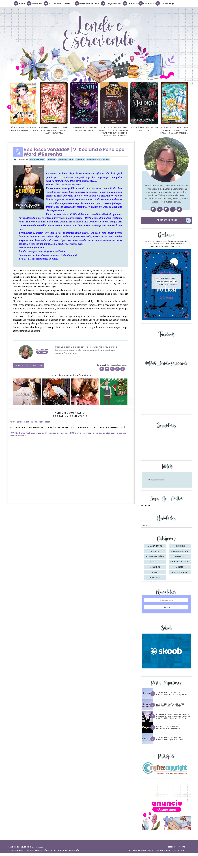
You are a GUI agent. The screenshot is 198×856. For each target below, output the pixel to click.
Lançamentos (111, 3)
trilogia (156, 577)
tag (155, 572)
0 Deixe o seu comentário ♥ (30, 366)
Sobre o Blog (165, 3)
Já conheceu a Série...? (58, 3)
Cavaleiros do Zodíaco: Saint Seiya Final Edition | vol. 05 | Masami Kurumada (54, 130)
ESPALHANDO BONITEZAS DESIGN (168, 850)
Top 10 (156, 551)
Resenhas (34, 3)
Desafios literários (87, 3)
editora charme (37, 159)
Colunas (130, 3)
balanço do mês (180, 551)
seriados (156, 567)
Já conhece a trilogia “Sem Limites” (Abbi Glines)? (171, 705)
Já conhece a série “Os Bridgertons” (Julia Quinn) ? (172, 693)
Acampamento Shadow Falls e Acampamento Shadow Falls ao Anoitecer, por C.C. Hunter (173, 716)
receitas (156, 561)
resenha (80, 159)
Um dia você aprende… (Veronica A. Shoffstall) (170, 727)
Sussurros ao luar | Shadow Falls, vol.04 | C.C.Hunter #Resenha (166, 281)
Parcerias (146, 3)
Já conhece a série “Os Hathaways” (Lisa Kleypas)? (171, 739)
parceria (51, 159)
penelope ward (65, 159)
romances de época (180, 561)
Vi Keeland (104, 159)
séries (180, 567)
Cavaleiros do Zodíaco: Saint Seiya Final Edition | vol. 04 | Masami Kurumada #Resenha (174, 130)
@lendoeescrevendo (156, 480)
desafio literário (156, 556)
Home (19, 3)
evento (180, 556)
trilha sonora (180, 572)
